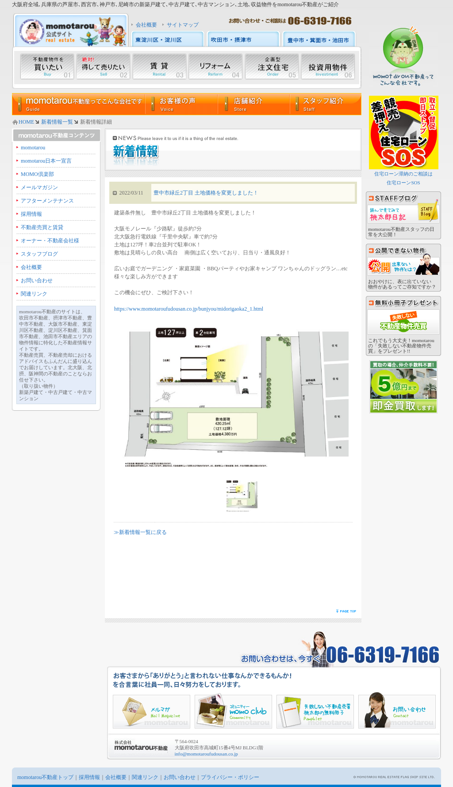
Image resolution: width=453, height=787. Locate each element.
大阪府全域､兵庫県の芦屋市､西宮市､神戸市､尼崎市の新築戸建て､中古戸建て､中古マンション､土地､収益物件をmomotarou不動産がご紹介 (175, 4)
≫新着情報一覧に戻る (140, 532)
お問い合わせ (37, 280)
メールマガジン (39, 187)
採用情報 (31, 214)
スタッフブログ (39, 254)
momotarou (33, 147)
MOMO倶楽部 (37, 174)
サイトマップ (183, 25)
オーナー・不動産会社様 (50, 241)
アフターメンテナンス (47, 201)
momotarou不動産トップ (45, 777)
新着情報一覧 (57, 122)
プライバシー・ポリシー (230, 777)
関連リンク (34, 294)
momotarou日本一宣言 (46, 161)
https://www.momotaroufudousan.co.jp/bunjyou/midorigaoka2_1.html (188, 309)
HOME (26, 122)
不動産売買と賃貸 (42, 227)
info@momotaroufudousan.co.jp (206, 753)
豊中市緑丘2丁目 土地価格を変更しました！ (206, 193)
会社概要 (146, 25)
